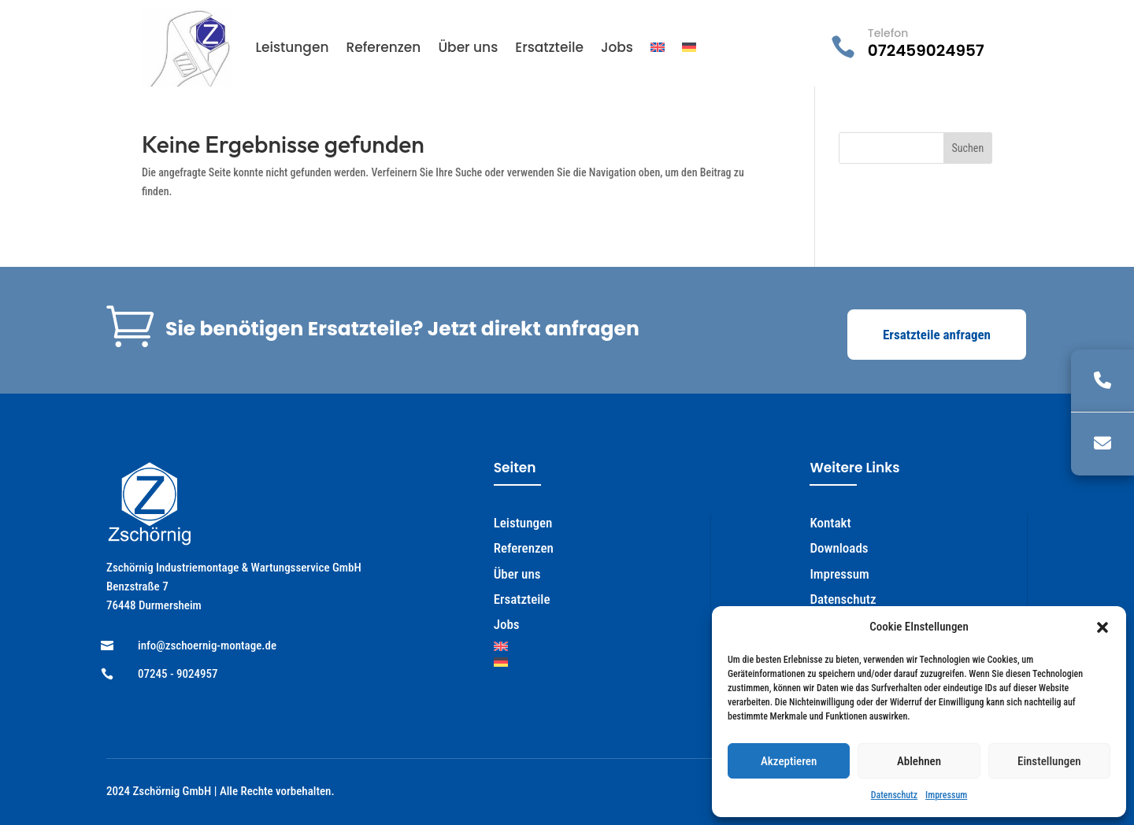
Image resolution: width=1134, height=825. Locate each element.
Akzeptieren (789, 761)
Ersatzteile (549, 47)
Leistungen (291, 47)
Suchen (968, 148)
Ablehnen (919, 761)
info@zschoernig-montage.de (207, 645)
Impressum (946, 795)
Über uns (468, 47)
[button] (1102, 627)
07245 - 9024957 (178, 674)
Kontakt (830, 523)
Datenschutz (894, 795)
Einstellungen (1049, 761)
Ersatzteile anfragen (937, 334)
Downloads (839, 548)
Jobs (617, 47)
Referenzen (383, 47)
